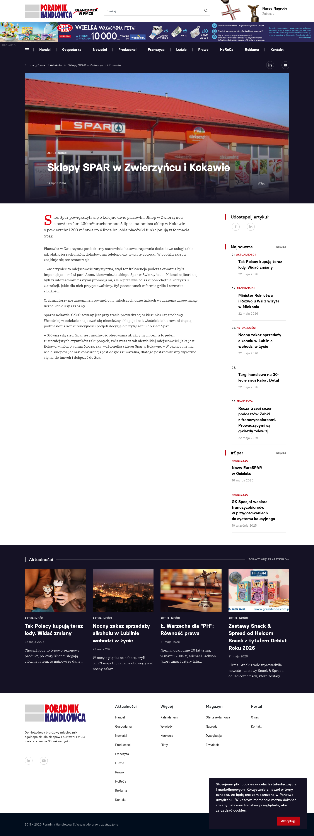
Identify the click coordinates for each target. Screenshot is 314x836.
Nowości (100, 50)
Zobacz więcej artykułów (269, 559)
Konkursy (166, 735)
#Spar (262, 183)
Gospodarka (71, 50)
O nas (255, 717)
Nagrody (211, 726)
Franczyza (156, 50)
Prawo (203, 50)
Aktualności (246, 254)
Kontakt (277, 50)
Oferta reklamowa (218, 717)
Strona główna (35, 65)
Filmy (164, 745)
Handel (45, 50)
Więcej (281, 246)
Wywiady (166, 726)
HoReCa (226, 50)
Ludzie (181, 50)
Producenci (127, 50)
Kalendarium (169, 717)
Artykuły (56, 65)
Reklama (252, 50)
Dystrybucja (214, 735)
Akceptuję (288, 821)
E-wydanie (213, 745)
